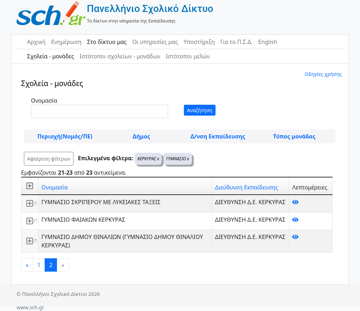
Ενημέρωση (66, 42)
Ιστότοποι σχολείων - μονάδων (119, 56)
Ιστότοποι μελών (188, 56)
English (267, 42)
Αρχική (36, 42)
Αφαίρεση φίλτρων (48, 158)
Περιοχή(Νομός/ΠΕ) (65, 136)
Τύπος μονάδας (294, 136)
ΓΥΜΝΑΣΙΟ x (177, 159)
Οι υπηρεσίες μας (155, 42)
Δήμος (141, 136)
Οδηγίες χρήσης (323, 74)
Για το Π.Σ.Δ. (236, 42)
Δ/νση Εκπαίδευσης (218, 136)
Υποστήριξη (199, 42)
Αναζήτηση (199, 110)
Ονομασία (44, 100)
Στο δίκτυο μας (107, 42)
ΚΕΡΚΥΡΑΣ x (148, 159)
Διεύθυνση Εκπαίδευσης (246, 187)
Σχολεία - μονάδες (50, 56)
